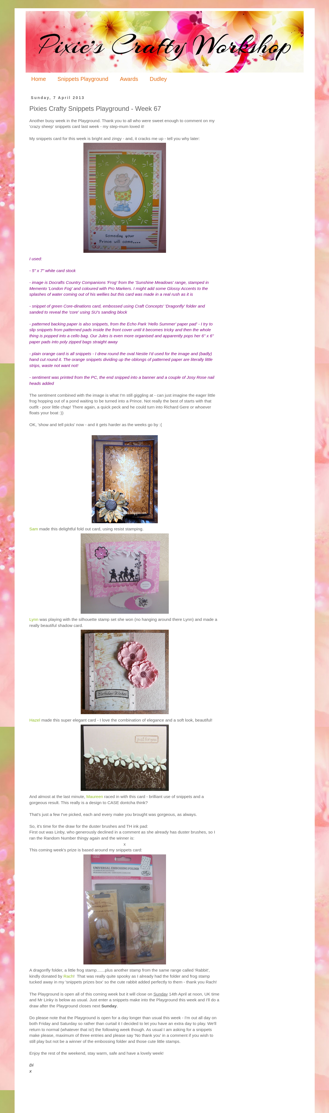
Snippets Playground (83, 79)
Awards (129, 79)
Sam (33, 529)
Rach (69, 976)
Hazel (34, 720)
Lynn (34, 619)
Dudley (158, 79)
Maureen (94, 796)
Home (38, 79)
